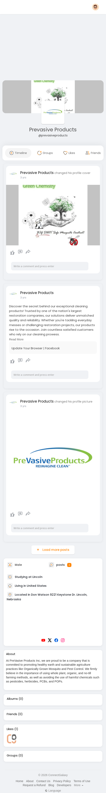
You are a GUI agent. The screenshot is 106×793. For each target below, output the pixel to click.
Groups (12, 755)
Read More (16, 339)
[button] (95, 7)
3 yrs (23, 177)
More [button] (78, 785)
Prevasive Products (53, 129)
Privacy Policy (62, 781)
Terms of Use (82, 781)
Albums (12, 698)
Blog (51, 785)
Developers (64, 785)
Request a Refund (34, 785)
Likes (10, 729)
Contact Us (43, 781)
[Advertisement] (53, 48)
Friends (12, 714)
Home (19, 781)
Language (53, 790)
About (30, 781)
